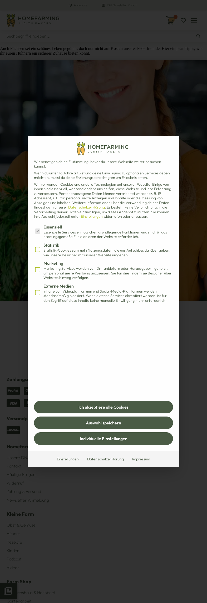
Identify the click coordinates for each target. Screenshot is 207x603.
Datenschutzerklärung (86, 207)
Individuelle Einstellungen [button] (103, 438)
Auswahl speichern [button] (103, 422)
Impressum (141, 459)
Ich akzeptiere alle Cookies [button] (103, 407)
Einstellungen (68, 459)
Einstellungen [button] (92, 216)
